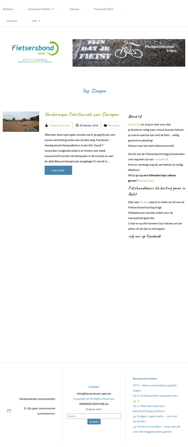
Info (34, 20)
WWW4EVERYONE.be (94, 403)
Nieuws (74, 9)
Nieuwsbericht (116, 125)
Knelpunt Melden (39, 9)
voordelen (160, 159)
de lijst (144, 202)
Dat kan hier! (146, 180)
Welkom (8, 9)
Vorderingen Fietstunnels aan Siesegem (81, 114)
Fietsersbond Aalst (59, 125)
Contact (12, 20)
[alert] (31, 411)
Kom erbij (134, 124)
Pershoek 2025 (103, 9)
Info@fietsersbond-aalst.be (94, 393)
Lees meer (58, 170)
